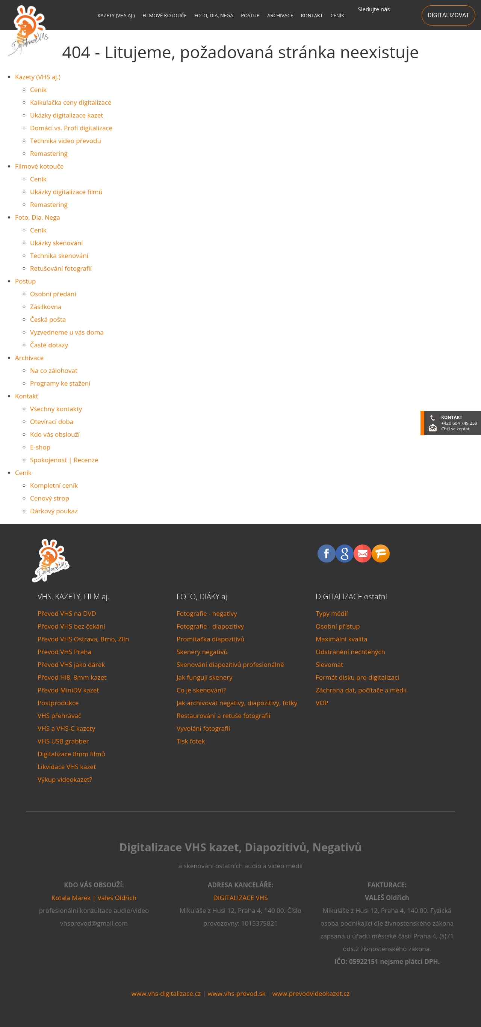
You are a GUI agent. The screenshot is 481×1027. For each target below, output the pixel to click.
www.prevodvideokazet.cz (311, 993)
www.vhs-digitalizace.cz (166, 993)
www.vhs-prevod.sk (236, 993)
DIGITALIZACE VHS (240, 897)
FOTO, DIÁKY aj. (203, 596)
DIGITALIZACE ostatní (351, 596)
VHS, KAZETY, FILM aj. (73, 596)
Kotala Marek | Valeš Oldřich (93, 897)
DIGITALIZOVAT (448, 15)
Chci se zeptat (455, 428)
